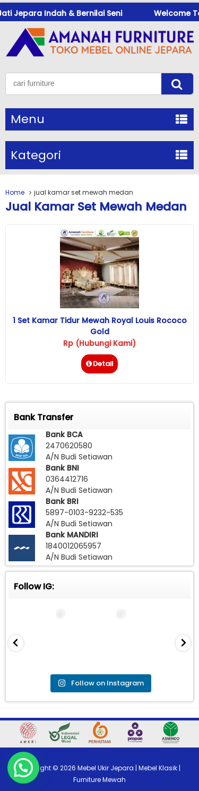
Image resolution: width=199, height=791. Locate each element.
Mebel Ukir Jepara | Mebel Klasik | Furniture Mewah (126, 773)
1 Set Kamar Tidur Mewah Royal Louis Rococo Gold (100, 326)
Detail (99, 364)
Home (14, 192)
